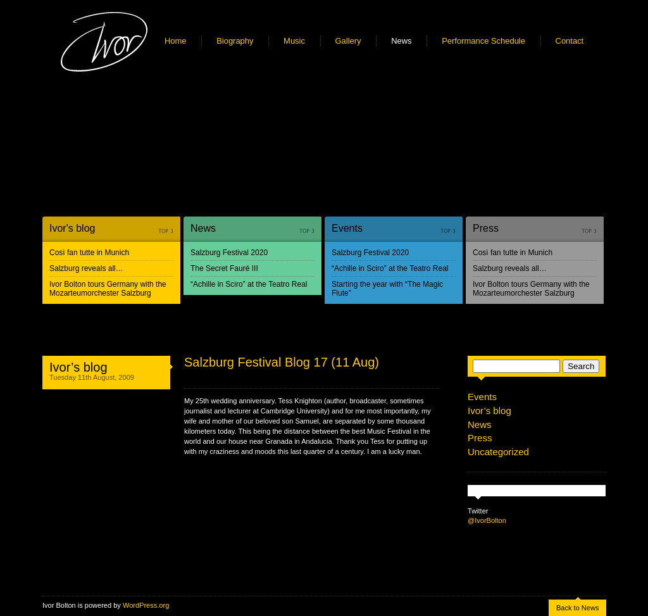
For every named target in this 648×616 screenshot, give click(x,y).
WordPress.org (146, 605)
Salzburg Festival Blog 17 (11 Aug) (281, 362)
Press (486, 228)
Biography (234, 41)
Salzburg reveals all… (86, 268)
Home (176, 41)
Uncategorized (498, 451)
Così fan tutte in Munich (89, 252)
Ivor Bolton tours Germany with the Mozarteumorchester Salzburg (107, 289)
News (401, 41)
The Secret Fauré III (224, 268)
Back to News (577, 608)
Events (347, 228)
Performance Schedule (483, 41)
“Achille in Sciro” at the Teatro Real (249, 284)
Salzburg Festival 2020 (229, 252)
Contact (570, 41)
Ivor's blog (72, 228)
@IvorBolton (487, 520)
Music (294, 41)
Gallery (348, 41)
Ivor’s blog (78, 367)
